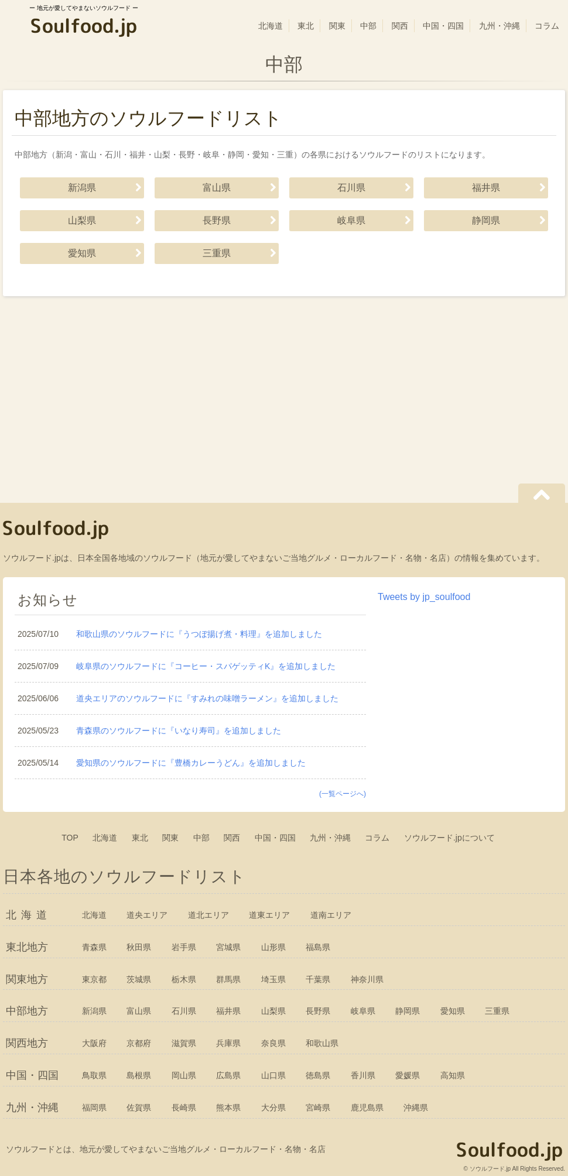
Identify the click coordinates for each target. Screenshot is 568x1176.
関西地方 (27, 1043)
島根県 (138, 1075)
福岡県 (94, 1107)
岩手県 (184, 947)
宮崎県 (318, 1107)
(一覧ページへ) (342, 794)
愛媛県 (407, 1075)
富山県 (217, 188)
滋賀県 (184, 1043)
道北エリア (208, 915)
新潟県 (82, 188)
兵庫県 (228, 1043)
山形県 (273, 947)
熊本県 (228, 1107)
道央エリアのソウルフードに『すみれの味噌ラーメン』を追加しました (207, 698)
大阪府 (94, 1043)
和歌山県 (322, 1043)
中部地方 (27, 1011)
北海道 (270, 25)
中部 (368, 25)
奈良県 (273, 1043)
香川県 (363, 1075)
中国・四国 (443, 25)
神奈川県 (367, 979)
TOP (69, 837)
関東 (337, 25)
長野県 (217, 220)
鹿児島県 (367, 1107)
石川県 (351, 188)
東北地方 (27, 947)
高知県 (452, 1075)
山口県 (273, 1075)
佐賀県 (138, 1107)
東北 (305, 25)
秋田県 (138, 947)
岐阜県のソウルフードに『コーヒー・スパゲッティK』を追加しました (206, 666)
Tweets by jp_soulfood (424, 597)
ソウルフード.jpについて (449, 837)
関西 (400, 25)
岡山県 (184, 1075)
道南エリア (330, 915)
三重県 (217, 253)
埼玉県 (273, 979)
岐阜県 (351, 220)
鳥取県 (94, 1075)
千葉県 (318, 979)
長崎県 (184, 1107)
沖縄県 (415, 1107)
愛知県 (82, 253)
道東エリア (269, 915)
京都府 (138, 1043)
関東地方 (27, 979)
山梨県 (82, 220)
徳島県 (318, 1075)
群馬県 (228, 979)
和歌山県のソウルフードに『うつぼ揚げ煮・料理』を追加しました (199, 634)
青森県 (94, 947)
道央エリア (146, 915)
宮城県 (228, 947)
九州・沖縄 (499, 25)
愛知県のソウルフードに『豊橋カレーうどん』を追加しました (191, 762)
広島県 (228, 1075)
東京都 (94, 979)
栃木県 (184, 979)
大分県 (273, 1107)
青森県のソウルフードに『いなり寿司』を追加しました (178, 730)
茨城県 (138, 979)
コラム (547, 25)
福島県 (318, 947)
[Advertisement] (284, 396)
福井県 (486, 188)
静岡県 (486, 220)
